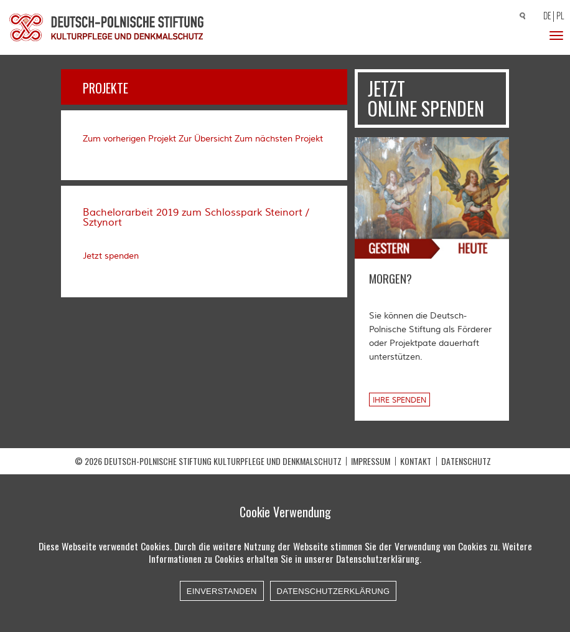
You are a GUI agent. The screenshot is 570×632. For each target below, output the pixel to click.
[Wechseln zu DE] (545, 16)
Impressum (370, 460)
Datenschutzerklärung (333, 591)
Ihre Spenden (399, 400)
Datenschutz (466, 460)
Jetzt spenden (111, 256)
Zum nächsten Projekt (279, 139)
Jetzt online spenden (426, 98)
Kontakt (415, 460)
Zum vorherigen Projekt (129, 139)
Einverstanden (222, 591)
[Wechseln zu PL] (562, 16)
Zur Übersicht (205, 139)
